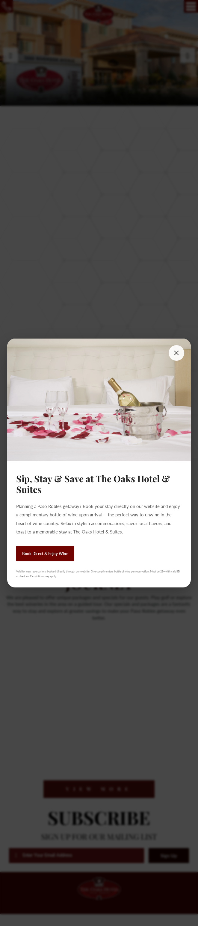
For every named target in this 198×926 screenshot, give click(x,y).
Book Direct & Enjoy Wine (45, 553)
